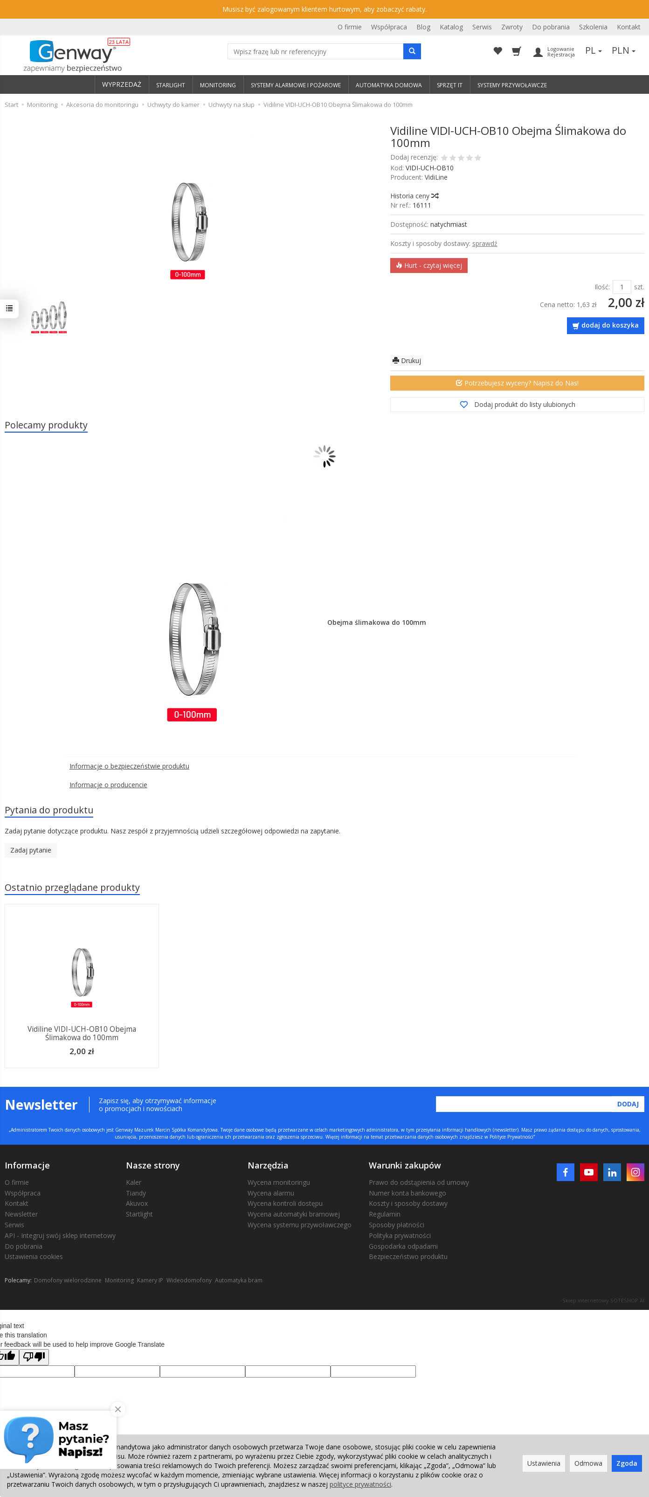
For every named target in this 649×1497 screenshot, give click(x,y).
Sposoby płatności (396, 1224)
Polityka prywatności (400, 1235)
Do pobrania (551, 26)
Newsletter (21, 1214)
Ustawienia (543, 1463)
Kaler (133, 1182)
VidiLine (436, 177)
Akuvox (137, 1203)
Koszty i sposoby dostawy (408, 1203)
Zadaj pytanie (30, 850)
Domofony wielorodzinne (68, 1280)
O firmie (350, 26)
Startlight (139, 1214)
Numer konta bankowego (407, 1193)
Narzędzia (268, 1165)
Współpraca (389, 26)
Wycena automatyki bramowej (294, 1214)
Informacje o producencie (108, 784)
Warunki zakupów (405, 1165)
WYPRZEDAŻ (121, 84)
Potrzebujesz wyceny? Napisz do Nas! (517, 382)
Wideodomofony (189, 1280)
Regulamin (384, 1214)
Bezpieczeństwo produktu (408, 1256)
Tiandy (136, 1193)
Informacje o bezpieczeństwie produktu (129, 766)
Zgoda (626, 1463)
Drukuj (407, 360)
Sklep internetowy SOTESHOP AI (603, 1300)
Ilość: (602, 286)
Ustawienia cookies (34, 1256)
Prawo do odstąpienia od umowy (419, 1182)
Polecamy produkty (46, 425)
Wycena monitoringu (279, 1182)
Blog (423, 26)
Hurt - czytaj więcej (429, 265)
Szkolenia (593, 26)
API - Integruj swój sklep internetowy (60, 1235)
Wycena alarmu (271, 1193)
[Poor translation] (34, 1357)
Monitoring (119, 1280)
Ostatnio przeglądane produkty (72, 887)
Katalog (451, 26)
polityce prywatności (360, 1484)
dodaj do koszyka (610, 325)
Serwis (482, 26)
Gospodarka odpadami (403, 1246)
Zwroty (512, 26)
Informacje (27, 1165)
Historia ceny (414, 195)
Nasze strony (153, 1165)
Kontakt (629, 26)
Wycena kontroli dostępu (285, 1203)
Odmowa (588, 1463)
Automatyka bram (238, 1280)
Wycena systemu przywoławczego (300, 1224)
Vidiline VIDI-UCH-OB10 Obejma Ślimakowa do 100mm (82, 1033)
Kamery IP (150, 1280)
